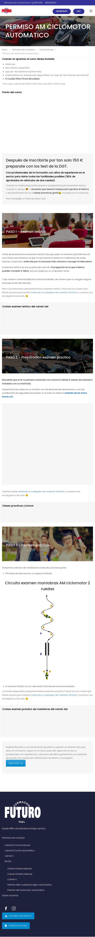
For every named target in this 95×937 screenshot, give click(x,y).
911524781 (36, 2)
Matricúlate (60, 11)
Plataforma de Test (16, 926)
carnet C (9, 856)
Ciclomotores (46, 50)
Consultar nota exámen (18, 916)
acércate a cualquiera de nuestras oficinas (41, 491)
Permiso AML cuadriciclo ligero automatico (29, 885)
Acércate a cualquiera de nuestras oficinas (54, 292)
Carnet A (12, 879)
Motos (8, 861)
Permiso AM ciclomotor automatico (25, 890)
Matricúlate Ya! (16, 763)
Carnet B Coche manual (17, 845)
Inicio (4, 50)
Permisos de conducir (23, 50)
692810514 (50, 2)
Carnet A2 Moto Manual (19, 874)
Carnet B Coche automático (20, 850)
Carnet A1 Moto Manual (19, 868)
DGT (78, 11)
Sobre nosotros (10, 895)
